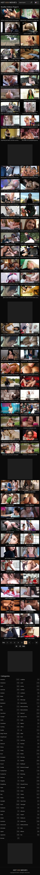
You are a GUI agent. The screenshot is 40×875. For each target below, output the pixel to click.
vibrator (30, 811)
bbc (10, 706)
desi (10, 740)
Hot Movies (9, 2)
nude (30, 720)
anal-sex (10, 689)
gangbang (10, 784)
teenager (30, 804)
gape (10, 787)
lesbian (30, 689)
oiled (30, 733)
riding (30, 770)
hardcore (10, 808)
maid (30, 696)
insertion (10, 821)
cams (10, 720)
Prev (3, 642)
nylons (30, 723)
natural (30, 713)
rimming (30, 774)
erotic (10, 750)
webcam (30, 818)
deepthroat (10, 737)
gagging (10, 781)
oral (30, 737)
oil (30, 730)
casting (10, 727)
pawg (30, 750)
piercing (30, 757)
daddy (10, 730)
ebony (10, 747)
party (30, 747)
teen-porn (30, 801)
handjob (10, 801)
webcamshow (30, 824)
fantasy (10, 777)
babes (10, 700)
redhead (30, 764)
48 (16, 646)
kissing (10, 838)
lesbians (30, 693)
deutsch (10, 743)
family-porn (10, 770)
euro (10, 754)
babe (10, 696)
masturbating (30, 706)
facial (10, 764)
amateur (10, 679)
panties (30, 743)
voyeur (30, 814)
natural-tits (30, 716)
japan (10, 831)
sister (30, 791)
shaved (30, 781)
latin (30, 683)
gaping (10, 791)
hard (10, 804)
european (10, 757)
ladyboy (30, 679)
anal (10, 686)
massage (30, 700)
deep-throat (10, 733)
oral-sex (30, 740)
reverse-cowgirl (30, 767)
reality (30, 760)
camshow (10, 723)
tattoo (30, 797)
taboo (30, 794)
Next (23, 646)
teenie (30, 808)
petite (30, 754)
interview (10, 828)
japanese (10, 835)
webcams (30, 821)
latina (30, 686)
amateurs (10, 683)
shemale (30, 787)
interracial (10, 824)
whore (30, 831)
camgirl (10, 716)
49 (20, 646)
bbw (10, 710)
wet (30, 828)
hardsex (10, 811)
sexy (30, 777)
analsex (10, 693)
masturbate (30, 703)
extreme (10, 760)
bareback (10, 703)
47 (36, 642)
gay (10, 794)
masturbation (30, 710)
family (10, 767)
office (30, 727)
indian (10, 818)
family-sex (10, 774)
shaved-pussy (30, 784)
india (10, 814)
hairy (10, 797)
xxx (30, 835)
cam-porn (10, 713)
